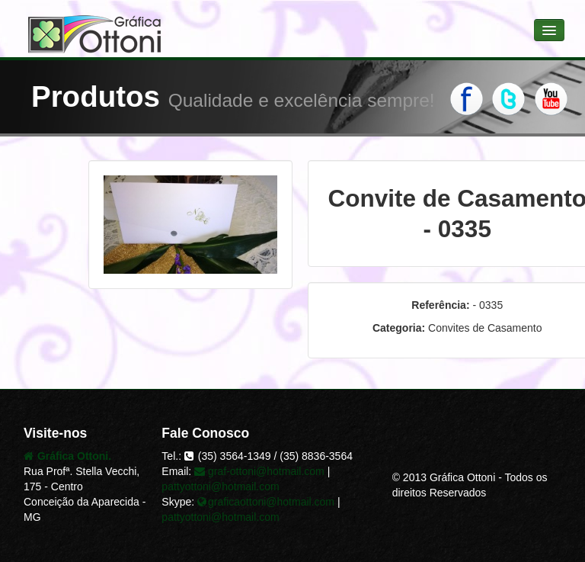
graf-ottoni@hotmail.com (259, 471)
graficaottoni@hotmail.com (265, 502)
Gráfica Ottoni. (67, 456)
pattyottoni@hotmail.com (220, 486)
